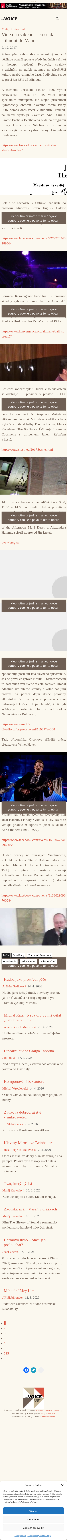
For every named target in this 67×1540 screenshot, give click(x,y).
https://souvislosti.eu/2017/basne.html (27, 449)
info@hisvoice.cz (48, 1413)
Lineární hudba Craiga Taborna (29, 1051)
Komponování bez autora (24, 1081)
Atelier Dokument (47, 1416)
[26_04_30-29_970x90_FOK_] (33, 6)
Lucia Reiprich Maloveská (19, 1027)
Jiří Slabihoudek (12, 1124)
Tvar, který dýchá (18, 1183)
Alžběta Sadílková (14, 986)
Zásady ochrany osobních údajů (39, 1536)
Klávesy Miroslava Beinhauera (28, 1142)
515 (6, 1353)
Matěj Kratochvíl (13, 29)
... (5, 1348)
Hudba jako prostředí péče (25, 979)
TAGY (6, 955)
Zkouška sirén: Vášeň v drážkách (30, 1209)
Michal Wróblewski (15, 1088)
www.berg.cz (10, 542)
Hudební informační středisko (48, 1410)
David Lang (18, 955)
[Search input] (42, 19)
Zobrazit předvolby (33, 1527)
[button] (62, 1485)
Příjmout (33, 1510)
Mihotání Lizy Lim (19, 1291)
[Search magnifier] (57, 19)
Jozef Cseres (10, 1251)
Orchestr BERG (28, 961)
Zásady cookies (20, 1536)
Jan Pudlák (9, 1057)
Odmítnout (33, 1519)
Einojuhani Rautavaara (39, 955)
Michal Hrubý (10, 961)
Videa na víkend (48, 961)
